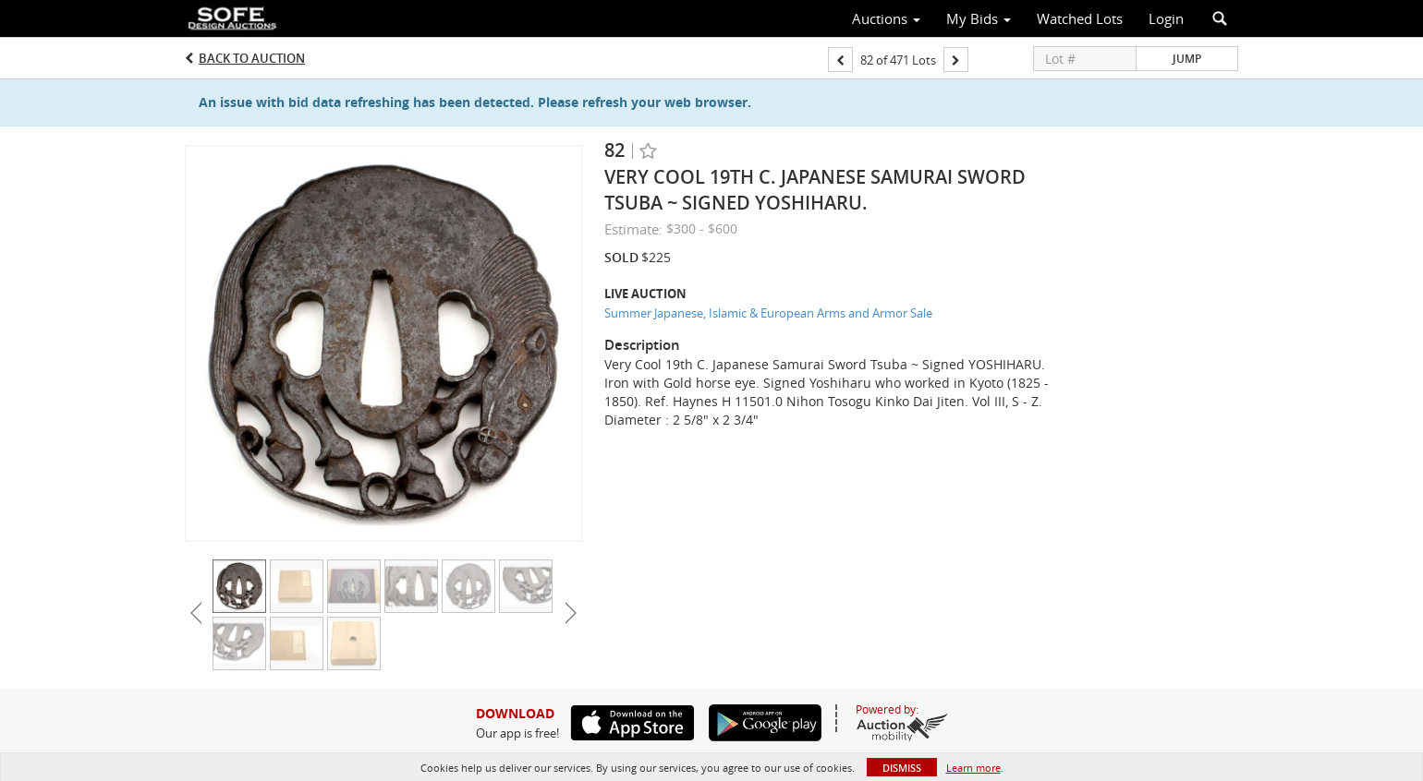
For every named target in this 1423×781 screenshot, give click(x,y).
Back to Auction (252, 58)
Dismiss (901, 768)
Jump (1187, 58)
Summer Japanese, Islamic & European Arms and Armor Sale (768, 313)
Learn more (973, 768)
